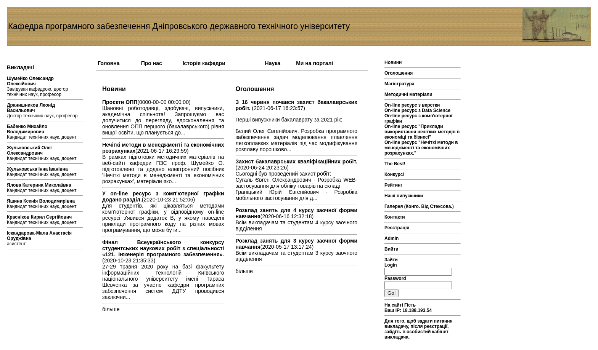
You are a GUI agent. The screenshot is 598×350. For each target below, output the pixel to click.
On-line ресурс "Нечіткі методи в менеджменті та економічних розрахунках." (421, 148)
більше (111, 309)
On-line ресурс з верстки (412, 105)
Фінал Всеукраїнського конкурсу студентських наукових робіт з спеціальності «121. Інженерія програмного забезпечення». (163, 248)
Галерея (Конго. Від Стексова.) (419, 206)
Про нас (151, 63)
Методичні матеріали (408, 94)
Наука (272, 63)
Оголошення (398, 73)
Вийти (391, 249)
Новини (393, 62)
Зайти (391, 259)
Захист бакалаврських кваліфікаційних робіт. (297, 161)
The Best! (394, 163)
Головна (109, 63)
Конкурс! (394, 174)
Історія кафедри (204, 63)
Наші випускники (403, 195)
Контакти (394, 217)
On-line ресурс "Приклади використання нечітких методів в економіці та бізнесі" (422, 132)
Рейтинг (393, 185)
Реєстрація (396, 227)
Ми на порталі (314, 63)
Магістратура (399, 83)
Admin (391, 238)
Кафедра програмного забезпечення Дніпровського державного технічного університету (179, 26)
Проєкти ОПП (119, 102)
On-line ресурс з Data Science (417, 110)
